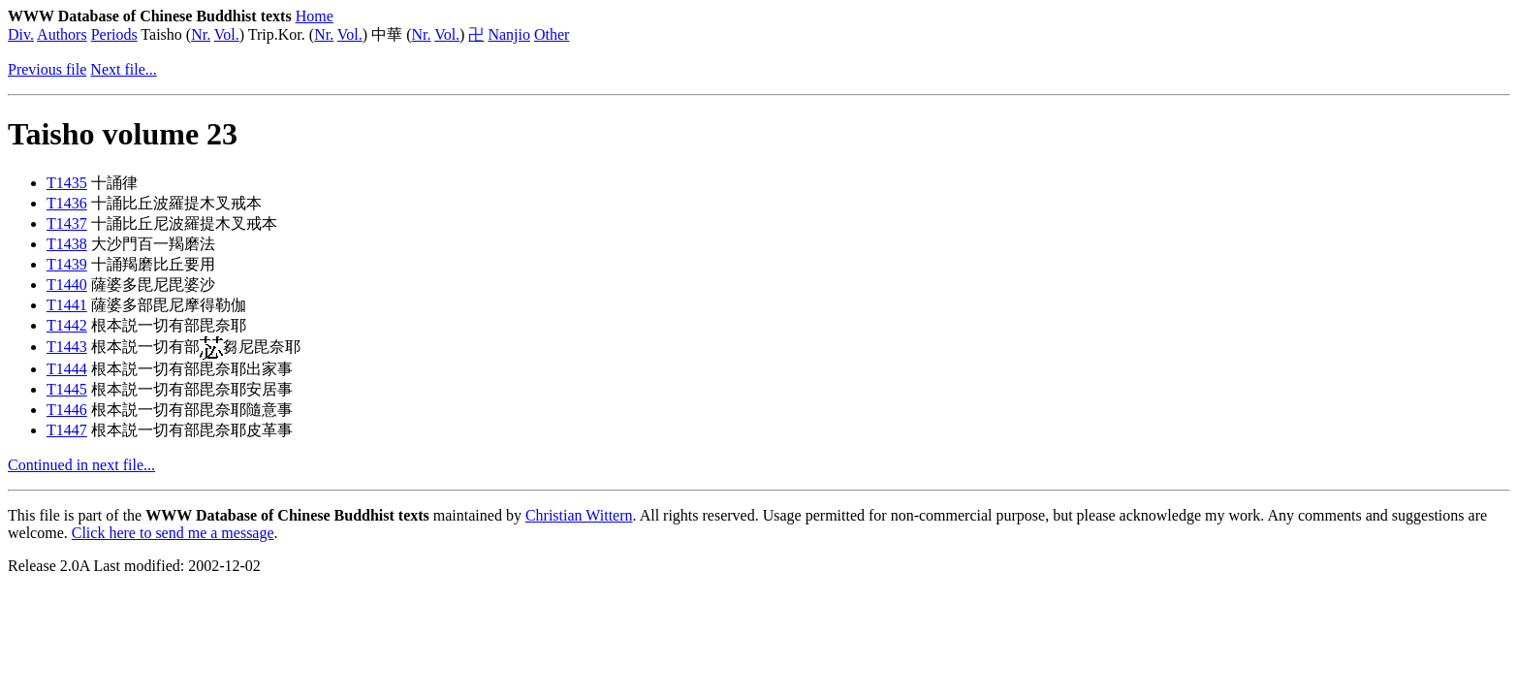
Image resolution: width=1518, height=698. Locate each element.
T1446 (67, 409)
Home (314, 16)
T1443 (67, 346)
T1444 (67, 369)
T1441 (67, 305)
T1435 (67, 182)
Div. (21, 34)
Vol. (226, 34)
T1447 (67, 430)
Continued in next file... (81, 465)
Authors (62, 34)
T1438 (67, 244)
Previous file (47, 69)
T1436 (67, 203)
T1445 (67, 389)
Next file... (123, 69)
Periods (114, 34)
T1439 (67, 264)
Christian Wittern (579, 515)
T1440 (67, 284)
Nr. (200, 34)
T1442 (67, 325)
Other (551, 34)
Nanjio (509, 34)
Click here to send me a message (173, 532)
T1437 (67, 223)
